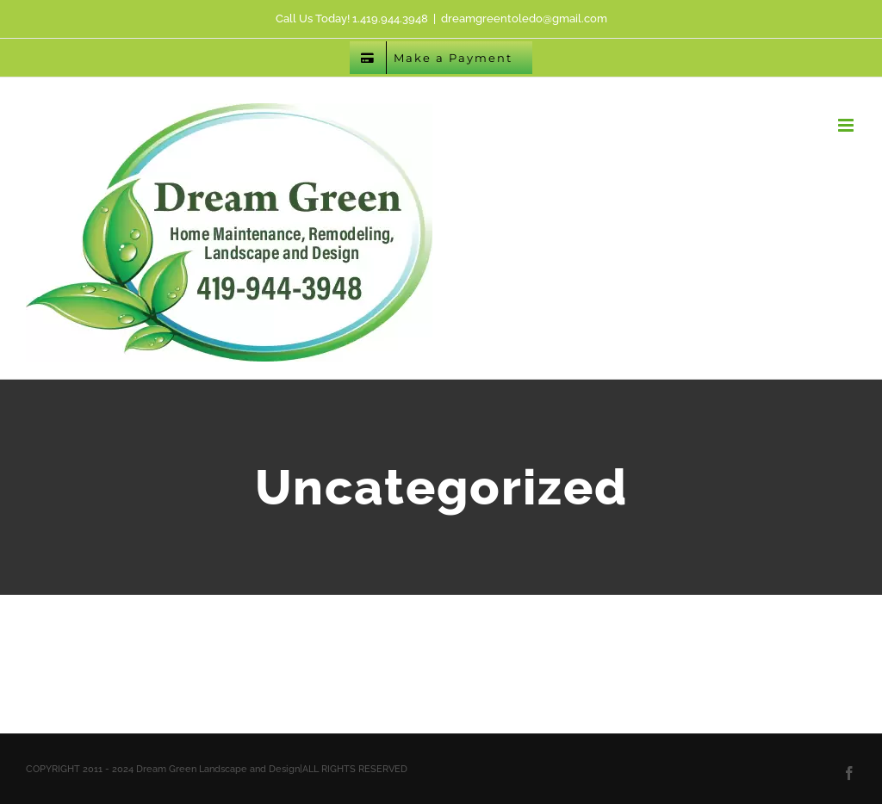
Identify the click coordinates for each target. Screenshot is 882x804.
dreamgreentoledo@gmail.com (524, 18)
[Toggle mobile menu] (847, 125)
